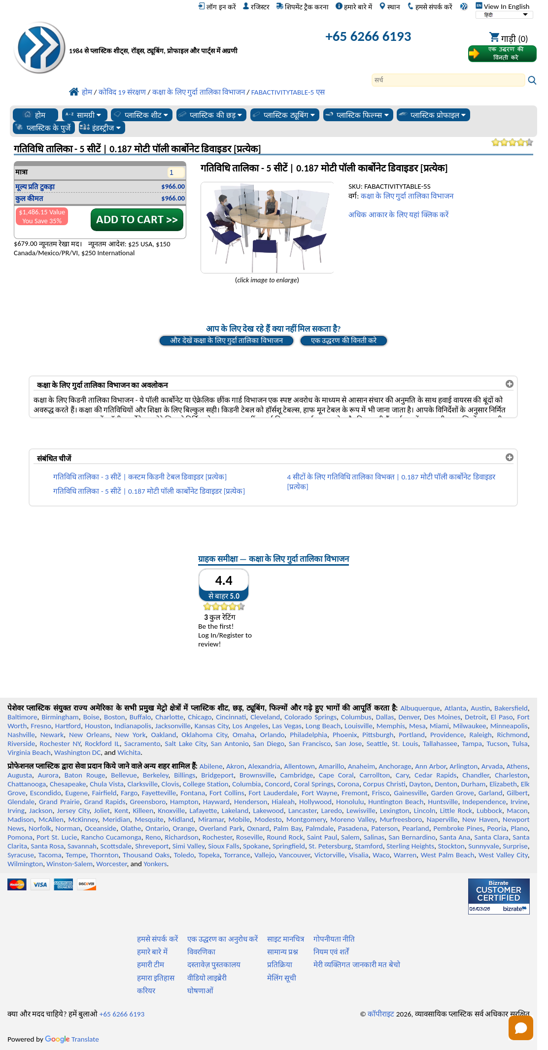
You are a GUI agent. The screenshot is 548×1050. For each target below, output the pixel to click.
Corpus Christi (384, 783)
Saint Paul (322, 837)
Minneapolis (509, 725)
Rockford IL (102, 743)
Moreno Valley (352, 819)
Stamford (369, 846)
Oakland (163, 734)
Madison (20, 819)
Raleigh (480, 734)
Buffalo (140, 716)
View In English (503, 6)
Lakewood (268, 810)
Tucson (497, 743)
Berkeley (156, 775)
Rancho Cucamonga (111, 837)
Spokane (256, 846)
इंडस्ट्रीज (99, 127)
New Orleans (89, 734)
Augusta (19, 775)
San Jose (348, 743)
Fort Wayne (320, 792)
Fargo (129, 792)
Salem (350, 837)
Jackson (40, 810)
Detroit (475, 716)
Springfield (289, 846)
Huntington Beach (395, 801)
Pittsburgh (377, 734)
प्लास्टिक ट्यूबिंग (283, 114)
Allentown (299, 766)
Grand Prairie (59, 801)
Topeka (209, 854)
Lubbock (489, 810)
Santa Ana (455, 837)
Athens (517, 766)
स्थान (389, 6)
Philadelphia (308, 734)
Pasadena (352, 828)
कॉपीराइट (381, 1014)
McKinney (83, 819)
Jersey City (73, 810)
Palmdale (320, 828)
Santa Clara (491, 837)
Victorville (329, 854)
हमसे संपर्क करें (429, 6)
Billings (184, 775)
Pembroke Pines (458, 828)
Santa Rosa (47, 846)
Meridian (116, 819)
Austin (480, 708)
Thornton (104, 854)
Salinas (374, 837)
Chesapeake (68, 783)
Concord (277, 783)
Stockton (451, 846)
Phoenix (345, 734)
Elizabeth (503, 783)
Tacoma (50, 854)
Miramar (211, 819)
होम (33, 114)
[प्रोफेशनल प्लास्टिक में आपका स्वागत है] (169, 38)
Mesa (417, 725)
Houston (97, 725)
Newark (52, 734)
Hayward (216, 801)
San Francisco (310, 743)
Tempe (76, 854)
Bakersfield (510, 708)
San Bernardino (411, 837)
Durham (473, 783)
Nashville (21, 734)
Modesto (268, 819)
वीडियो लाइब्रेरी (207, 978)
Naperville (442, 819)
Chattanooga (26, 783)
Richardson (181, 837)
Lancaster (302, 810)
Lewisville (361, 810)
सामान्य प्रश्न (282, 952)
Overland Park (220, 828)
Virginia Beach (29, 752)
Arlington (463, 766)
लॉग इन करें (217, 6)
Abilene (211, 766)
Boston (114, 716)
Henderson (251, 801)
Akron (235, 766)
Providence (447, 734)
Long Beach (323, 725)
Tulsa (520, 743)
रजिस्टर (256, 6)
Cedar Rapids (435, 775)
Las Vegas (287, 725)
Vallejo (264, 854)
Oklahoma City (204, 734)
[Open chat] (521, 1028)
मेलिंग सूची (281, 978)
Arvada (492, 766)
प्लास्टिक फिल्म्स (356, 114)
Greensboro (148, 801)
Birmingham (59, 716)
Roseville (249, 837)
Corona (348, 783)
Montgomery (306, 819)
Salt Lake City (185, 743)
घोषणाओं (200, 990)
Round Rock (285, 837)
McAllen (51, 819)
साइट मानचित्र (285, 939)
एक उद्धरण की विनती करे (344, 340)
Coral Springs (313, 783)
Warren (405, 854)
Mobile (239, 819)
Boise (91, 716)
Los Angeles (251, 725)
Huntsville (443, 801)
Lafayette (203, 810)
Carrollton (375, 775)
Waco (381, 854)
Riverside (21, 743)
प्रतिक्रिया (279, 964)
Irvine (519, 801)
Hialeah (283, 801)
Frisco (381, 792)
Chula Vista (107, 783)
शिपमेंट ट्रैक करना (302, 6)
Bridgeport (217, 775)
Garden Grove (452, 792)
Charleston (511, 775)
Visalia (359, 854)
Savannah (82, 846)
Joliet (102, 810)
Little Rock (456, 810)
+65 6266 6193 (368, 36)
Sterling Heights (410, 846)
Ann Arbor (430, 766)
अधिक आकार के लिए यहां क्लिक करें (398, 214)
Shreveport (152, 846)
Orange (184, 828)
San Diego (268, 743)
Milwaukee (469, 725)
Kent (121, 810)
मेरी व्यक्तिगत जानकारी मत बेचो (356, 964)
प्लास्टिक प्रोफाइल (432, 114)
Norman (68, 828)
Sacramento (142, 743)
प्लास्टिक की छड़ (209, 114)
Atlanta (455, 708)
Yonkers (155, 863)
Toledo (184, 854)
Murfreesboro (400, 819)
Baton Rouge (85, 775)
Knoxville (171, 810)
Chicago (199, 716)
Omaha (244, 734)
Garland (491, 792)
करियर (146, 990)
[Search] (448, 80)
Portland (412, 734)
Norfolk (40, 828)
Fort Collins (226, 792)
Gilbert (517, 792)
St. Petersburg (329, 846)
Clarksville (142, 783)
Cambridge (296, 775)
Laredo (331, 810)
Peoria (496, 828)
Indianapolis (132, 725)
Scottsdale (116, 846)
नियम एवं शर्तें (331, 952)
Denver (408, 716)
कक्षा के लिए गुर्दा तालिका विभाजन (407, 196)
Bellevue (124, 775)
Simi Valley (188, 846)
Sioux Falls (223, 846)
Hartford (68, 725)
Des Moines (442, 716)
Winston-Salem (69, 863)
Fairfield (104, 792)
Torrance (237, 854)
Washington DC (77, 752)
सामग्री (82, 114)
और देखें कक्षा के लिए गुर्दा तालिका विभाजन (226, 340)
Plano (519, 828)
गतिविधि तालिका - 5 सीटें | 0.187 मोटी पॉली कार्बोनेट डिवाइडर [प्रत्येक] (149, 491)
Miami (439, 725)
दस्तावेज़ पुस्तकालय (213, 964)
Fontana (192, 792)
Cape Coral (336, 775)
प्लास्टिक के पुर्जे (42, 127)
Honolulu (350, 801)
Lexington (395, 810)
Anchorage (395, 766)
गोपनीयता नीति (334, 939)
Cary (402, 775)
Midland (180, 819)
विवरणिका (201, 952)
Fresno (41, 725)
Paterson (384, 828)
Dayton (420, 783)
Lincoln (425, 810)
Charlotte (169, 716)
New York (130, 734)
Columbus (356, 716)
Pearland (415, 828)
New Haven (480, 819)
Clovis (170, 783)
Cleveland (265, 716)
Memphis (391, 725)
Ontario (157, 828)
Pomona (20, 837)
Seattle (377, 743)
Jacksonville (173, 725)
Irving (16, 810)
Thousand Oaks (146, 854)
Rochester (217, 837)
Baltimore (22, 716)
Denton (446, 783)
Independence (484, 801)
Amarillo (331, 766)
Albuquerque (420, 708)
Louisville (358, 725)
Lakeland (235, 810)
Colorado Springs (310, 716)
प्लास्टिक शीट (140, 114)
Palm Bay (287, 828)
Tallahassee (440, 743)
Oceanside (100, 828)
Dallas (385, 716)
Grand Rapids (105, 801)
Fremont (355, 792)
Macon (517, 810)
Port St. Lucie (56, 837)
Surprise (515, 846)
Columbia (246, 783)
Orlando (272, 734)
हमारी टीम (150, 964)
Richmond (512, 734)
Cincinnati (231, 716)
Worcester (111, 863)
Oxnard (258, 828)
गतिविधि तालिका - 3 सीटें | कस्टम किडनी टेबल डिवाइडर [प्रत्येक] (140, 477)
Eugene (76, 792)
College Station (206, 783)
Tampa (472, 743)
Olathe (131, 828)
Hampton (184, 801)
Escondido (45, 792)
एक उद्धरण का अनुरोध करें (222, 939)
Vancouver (294, 854)
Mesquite (149, 819)
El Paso (502, 716)
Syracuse (20, 854)
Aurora (48, 775)
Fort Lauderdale (272, 792)
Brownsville (257, 775)
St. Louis (405, 743)
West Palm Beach (448, 854)
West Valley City (503, 854)
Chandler (475, 775)
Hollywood (315, 801)
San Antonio (230, 743)
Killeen (143, 810)
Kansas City (212, 725)
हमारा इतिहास (155, 978)
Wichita (128, 752)
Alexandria (264, 766)
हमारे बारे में (354, 6)
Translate (72, 1039)
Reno (153, 837)
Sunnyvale (483, 846)
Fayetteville (159, 792)
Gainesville (410, 792)
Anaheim (361, 766)
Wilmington (25, 863)
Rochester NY (60, 743)
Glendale (20, 801)
